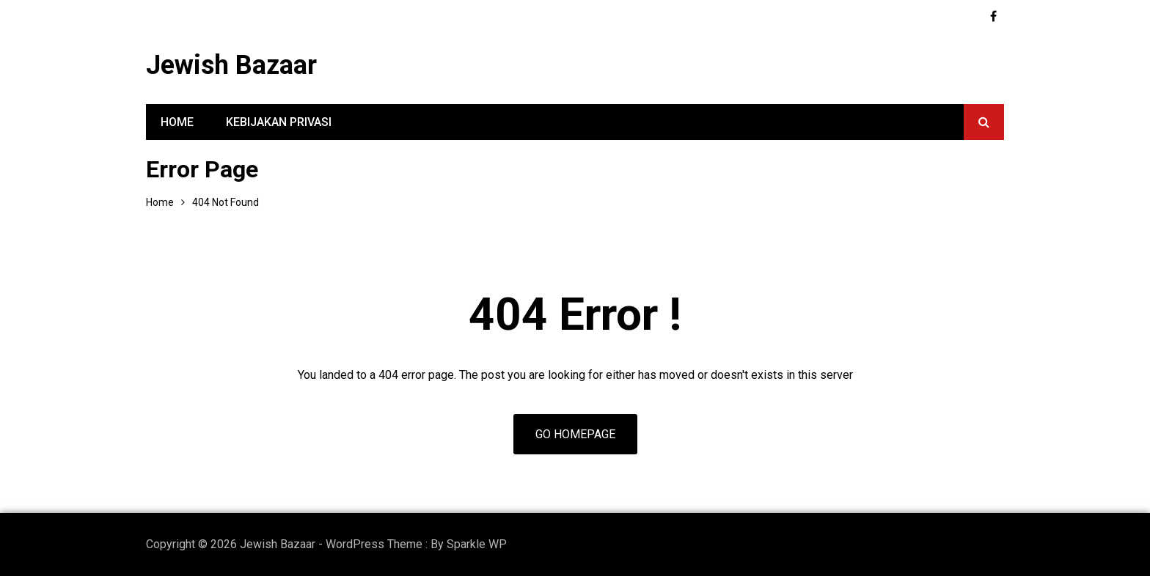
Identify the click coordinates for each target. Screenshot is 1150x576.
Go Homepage (575, 434)
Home (177, 122)
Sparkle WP (477, 544)
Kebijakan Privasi (279, 122)
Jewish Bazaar (231, 65)
